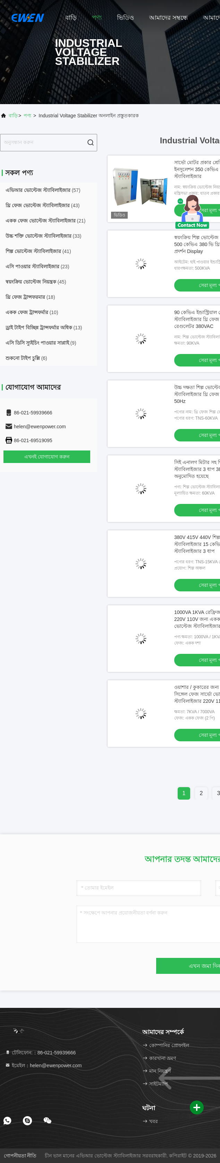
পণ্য (97, 17)
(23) (37, 266)
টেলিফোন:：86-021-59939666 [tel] (40, 1052)
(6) (26, 358)
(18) (30, 297)
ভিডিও (125, 17)
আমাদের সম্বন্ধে (168, 17)
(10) (32, 312)
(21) (45, 221)
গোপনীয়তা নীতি (20, 1155)
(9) (41, 343)
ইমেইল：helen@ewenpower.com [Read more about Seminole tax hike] (43, 1065)
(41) (38, 251)
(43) (42, 205)
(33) (43, 236)
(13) (44, 327)
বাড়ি (71, 17)
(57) (43, 190)
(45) (36, 282)
